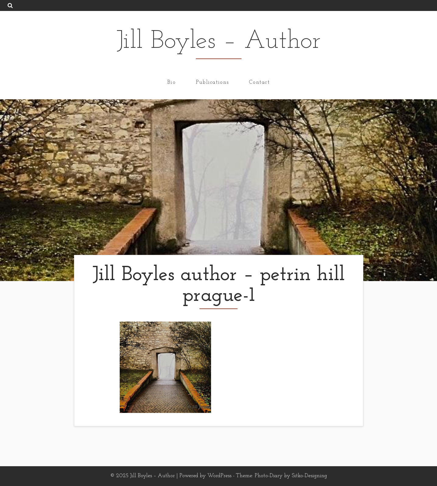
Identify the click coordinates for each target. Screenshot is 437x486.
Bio (171, 82)
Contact (259, 82)
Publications (212, 82)
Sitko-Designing (309, 476)
